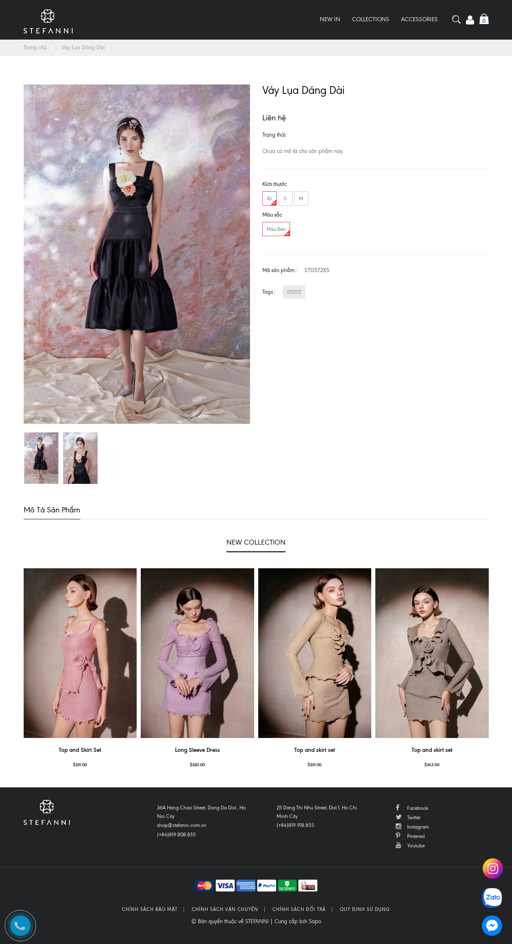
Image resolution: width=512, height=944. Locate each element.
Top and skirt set (314, 750)
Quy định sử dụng (365, 909)
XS (271, 200)
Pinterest (410, 835)
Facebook (412, 807)
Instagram (412, 826)
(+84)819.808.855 (176, 835)
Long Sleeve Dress (197, 750)
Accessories (419, 19)
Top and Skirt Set (80, 750)
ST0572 (294, 292)
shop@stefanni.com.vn (181, 825)
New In (330, 19)
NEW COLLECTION (256, 542)
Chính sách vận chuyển (225, 909)
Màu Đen (278, 231)
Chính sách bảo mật (149, 909)
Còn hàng (302, 135)
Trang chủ (35, 47)
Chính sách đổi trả (299, 909)
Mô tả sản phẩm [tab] (52, 509)
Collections (370, 19)
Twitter (408, 816)
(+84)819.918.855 (295, 825)
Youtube (410, 845)
